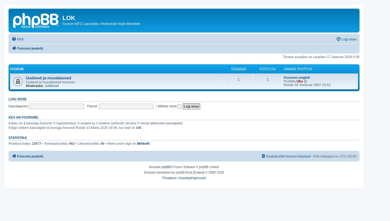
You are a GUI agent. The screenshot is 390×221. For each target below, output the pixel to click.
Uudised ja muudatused (48, 78)
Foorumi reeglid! (297, 77)
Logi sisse (18, 99)
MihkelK (143, 143)
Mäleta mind (169, 106)
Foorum (16, 69)
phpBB (165, 167)
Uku (299, 81)
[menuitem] (18, 39)
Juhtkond (51, 86)
